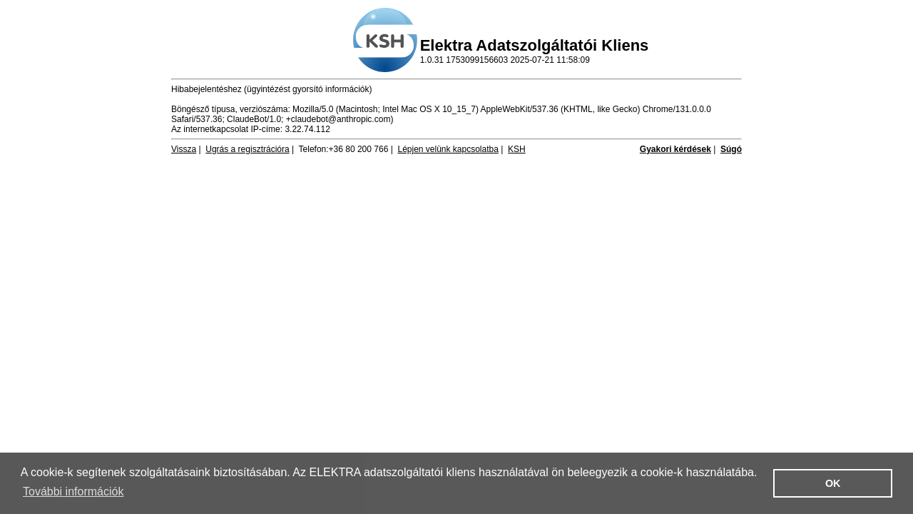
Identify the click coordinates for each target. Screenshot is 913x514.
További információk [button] (73, 491)
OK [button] (833, 483)
